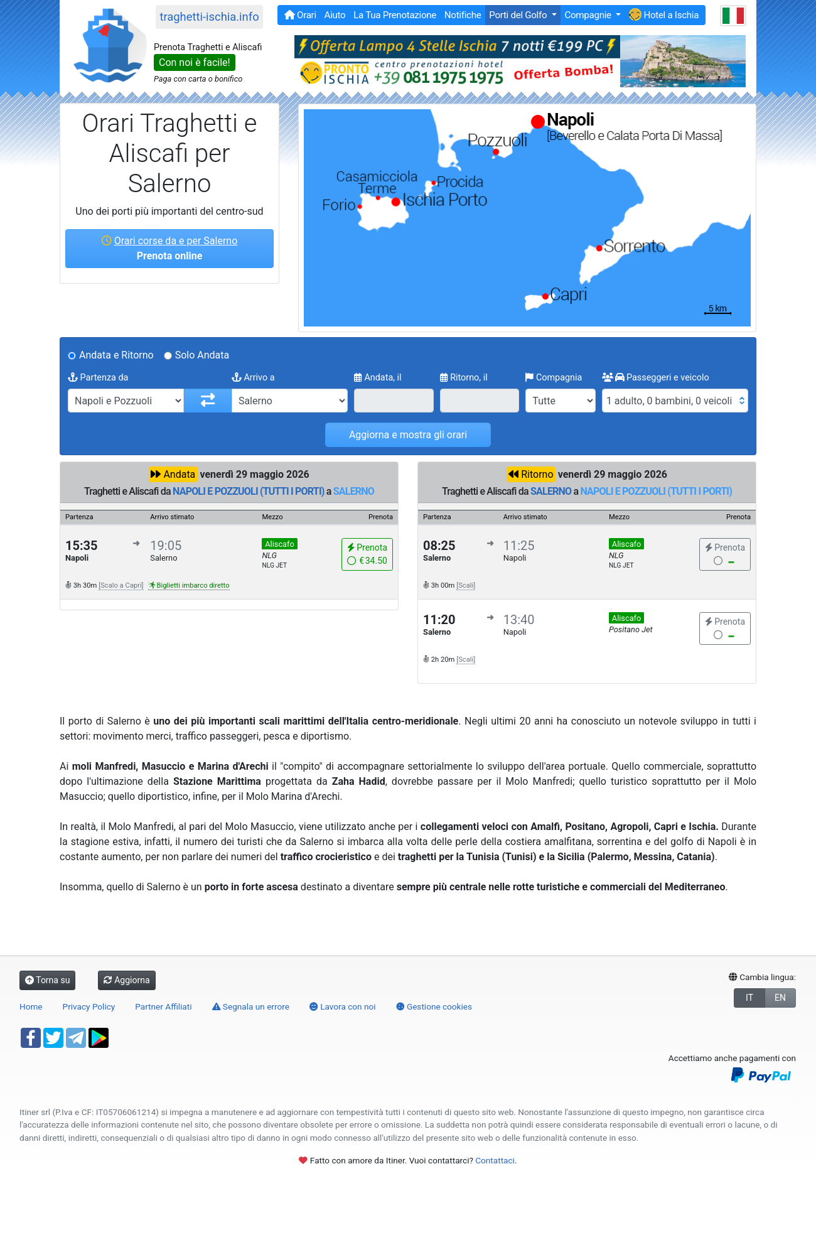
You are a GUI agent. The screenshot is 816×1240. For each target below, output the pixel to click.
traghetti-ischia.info (209, 16)
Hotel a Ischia (664, 14)
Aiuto (335, 15)
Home (31, 1006)
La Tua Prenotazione (394, 15)
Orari (300, 15)
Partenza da (98, 377)
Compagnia (553, 377)
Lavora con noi (342, 1006)
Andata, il (378, 377)
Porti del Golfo (519, 15)
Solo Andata (202, 355)
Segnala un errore (250, 1006)
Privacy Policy (89, 1006)
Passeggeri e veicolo (655, 377)
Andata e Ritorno (116, 355)
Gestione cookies (434, 1006)
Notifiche (462, 15)
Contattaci (495, 1160)
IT (749, 998)
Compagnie (588, 15)
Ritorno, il (464, 377)
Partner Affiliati (163, 1006)
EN (780, 998)
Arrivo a (253, 377)
